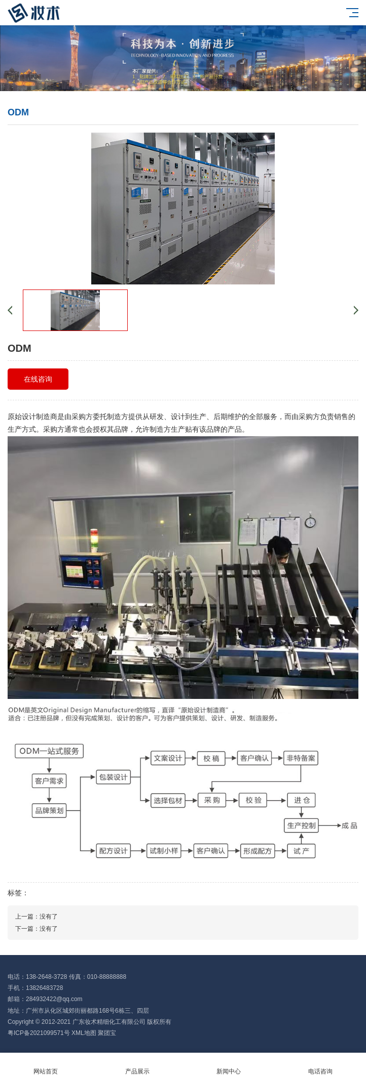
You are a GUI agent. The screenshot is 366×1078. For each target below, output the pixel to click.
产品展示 (138, 1065)
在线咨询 (38, 379)
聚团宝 (107, 1032)
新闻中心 (229, 1065)
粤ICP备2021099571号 (39, 1032)
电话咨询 (321, 1065)
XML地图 (83, 1032)
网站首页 (46, 1065)
